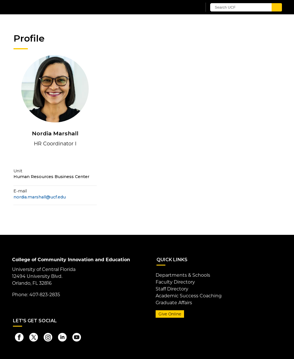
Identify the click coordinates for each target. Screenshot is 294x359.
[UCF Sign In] (184, 7)
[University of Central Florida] (54, 7)
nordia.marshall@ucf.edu (39, 197)
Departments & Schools (183, 275)
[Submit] (277, 7)
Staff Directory (172, 289)
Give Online (169, 314)
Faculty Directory (175, 282)
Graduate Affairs (174, 302)
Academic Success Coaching (189, 295)
